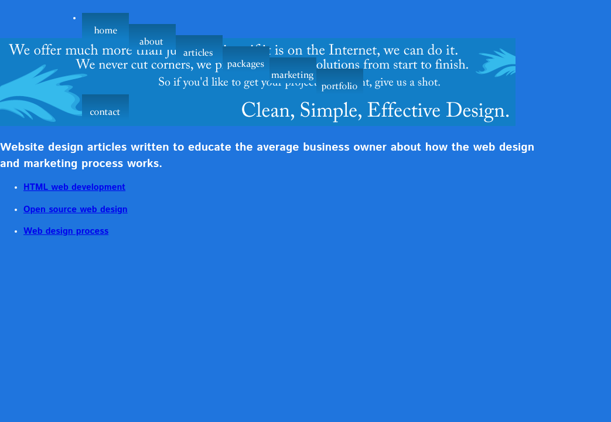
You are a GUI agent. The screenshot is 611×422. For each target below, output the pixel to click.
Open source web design (75, 209)
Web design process (65, 231)
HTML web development (74, 187)
